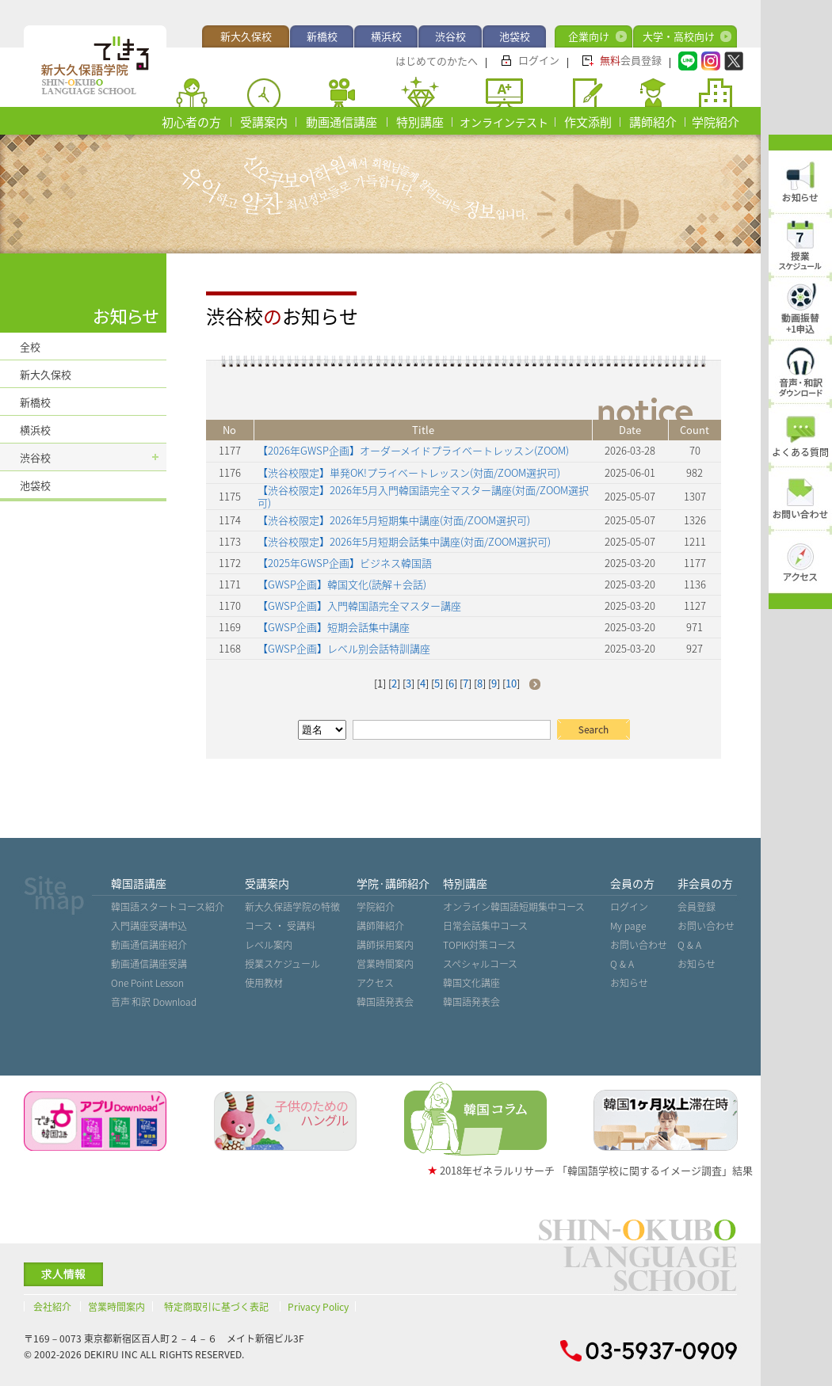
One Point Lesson (147, 983)
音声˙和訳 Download (154, 1002)
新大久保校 (246, 36)
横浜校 (386, 36)
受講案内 (264, 122)
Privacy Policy (318, 1307)
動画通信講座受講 (149, 964)
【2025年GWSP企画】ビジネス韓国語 (345, 562)
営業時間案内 (385, 964)
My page (628, 926)
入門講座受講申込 (149, 926)
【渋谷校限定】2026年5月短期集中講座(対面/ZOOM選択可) (394, 519)
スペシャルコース (480, 964)
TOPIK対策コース (479, 945)
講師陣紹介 (380, 926)
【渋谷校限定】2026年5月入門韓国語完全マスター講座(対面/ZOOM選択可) (423, 496)
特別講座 (420, 122)
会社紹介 (52, 1307)
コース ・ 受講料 (280, 926)
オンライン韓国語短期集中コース (514, 907)
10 (511, 683)
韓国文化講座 (471, 983)
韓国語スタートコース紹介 (167, 907)
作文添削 (588, 122)
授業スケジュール (282, 964)
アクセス (375, 983)
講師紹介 (653, 122)
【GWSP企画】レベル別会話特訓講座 (344, 648)
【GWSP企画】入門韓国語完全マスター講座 (359, 605)
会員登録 (631, 59)
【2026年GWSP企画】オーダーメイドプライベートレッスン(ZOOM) (413, 450)
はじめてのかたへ (436, 60)
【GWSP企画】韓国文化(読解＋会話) (342, 584)
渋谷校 (450, 36)
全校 (30, 346)
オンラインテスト (504, 122)
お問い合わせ (638, 945)
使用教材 (264, 983)
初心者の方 (191, 122)
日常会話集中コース (485, 926)
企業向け (588, 36)
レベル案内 (268, 945)
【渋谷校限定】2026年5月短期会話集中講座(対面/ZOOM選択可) (404, 541)
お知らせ (629, 983)
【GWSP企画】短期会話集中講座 (334, 626)
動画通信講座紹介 (149, 945)
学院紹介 (715, 122)
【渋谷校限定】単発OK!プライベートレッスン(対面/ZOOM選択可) (409, 472)
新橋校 (322, 36)
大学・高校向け (679, 36)
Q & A (622, 964)
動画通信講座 (341, 122)
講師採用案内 (385, 945)
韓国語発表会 (385, 1002)
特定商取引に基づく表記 (216, 1307)
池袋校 (514, 36)
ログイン (538, 59)
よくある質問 (800, 452)
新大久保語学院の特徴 (292, 907)
